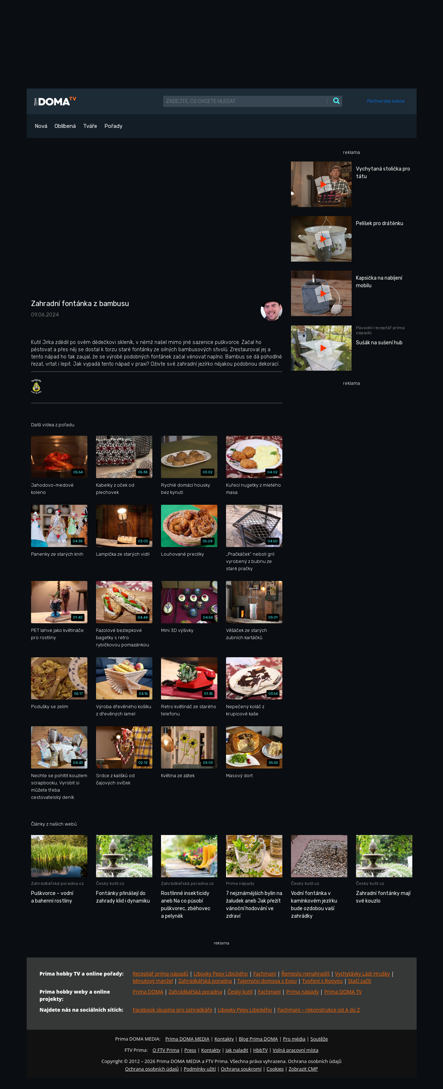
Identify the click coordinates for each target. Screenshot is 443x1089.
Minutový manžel (153, 980)
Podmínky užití (200, 1069)
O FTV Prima (165, 1050)
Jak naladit (237, 1050)
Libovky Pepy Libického (221, 973)
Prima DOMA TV (343, 991)
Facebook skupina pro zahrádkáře (173, 1009)
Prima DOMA (148, 991)
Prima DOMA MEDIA (187, 1039)
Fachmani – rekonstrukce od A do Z (318, 1009)
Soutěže (319, 1039)
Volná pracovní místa (295, 1050)
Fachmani (264, 973)
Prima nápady (302, 991)
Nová (41, 126)
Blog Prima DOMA (258, 1039)
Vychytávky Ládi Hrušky (362, 973)
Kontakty (224, 1039)
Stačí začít (359, 980)
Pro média (294, 1039)
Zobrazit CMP (303, 1069)
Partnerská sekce (386, 101)
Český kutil (239, 991)
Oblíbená (65, 126)
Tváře (90, 126)
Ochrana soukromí (241, 1069)
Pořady (113, 126)
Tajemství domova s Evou (267, 980)
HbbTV (260, 1050)
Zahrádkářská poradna (205, 980)
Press (190, 1050)
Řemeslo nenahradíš (306, 973)
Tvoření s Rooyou (322, 980)
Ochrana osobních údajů (152, 1069)
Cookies (274, 1069)
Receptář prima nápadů (160, 973)
